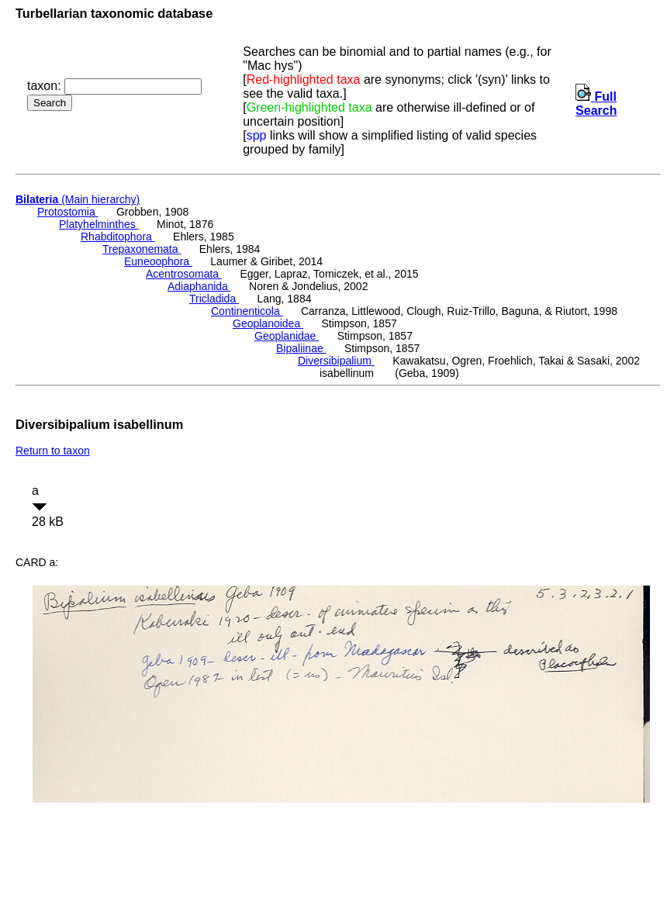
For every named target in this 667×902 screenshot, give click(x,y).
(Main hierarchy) (78, 199)
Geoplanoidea (268, 323)
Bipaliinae (301, 348)
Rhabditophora (118, 236)
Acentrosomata (184, 274)
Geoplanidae (286, 336)
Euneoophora (158, 261)
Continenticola (247, 311)
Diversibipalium (336, 360)
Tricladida (214, 298)
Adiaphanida (199, 286)
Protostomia (67, 212)
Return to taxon (53, 450)
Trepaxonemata (141, 249)
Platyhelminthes (99, 224)
